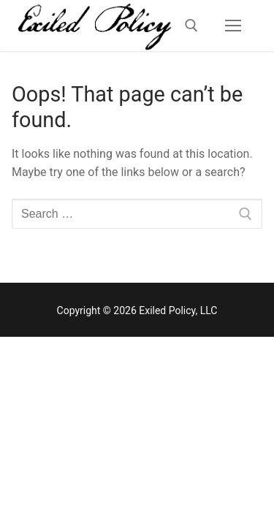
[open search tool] (191, 25)
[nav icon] (233, 25)
